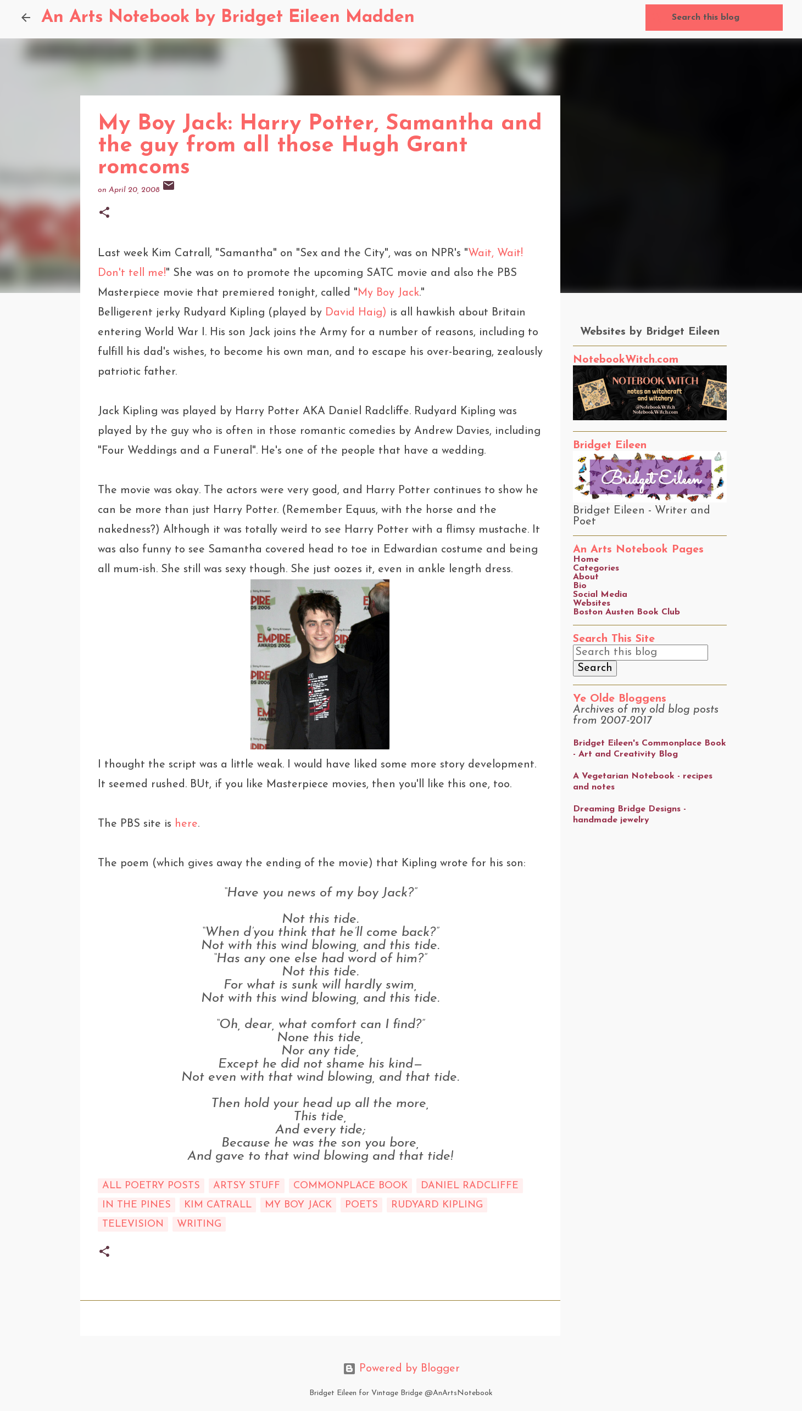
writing (199, 1224)
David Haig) (356, 312)
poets (361, 1205)
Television (133, 1224)
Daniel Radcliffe (470, 1186)
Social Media (600, 594)
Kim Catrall (218, 1205)
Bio (580, 586)
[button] (104, 214)
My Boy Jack (388, 292)
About (586, 577)
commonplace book (350, 1186)
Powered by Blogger (401, 1368)
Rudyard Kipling (437, 1205)
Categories (596, 568)
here (186, 824)
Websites (591, 603)
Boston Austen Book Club (626, 612)
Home (586, 559)
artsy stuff (246, 1186)
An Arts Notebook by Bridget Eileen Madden (228, 17)
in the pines (136, 1205)
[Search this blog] (725, 17)
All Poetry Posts (151, 1186)
